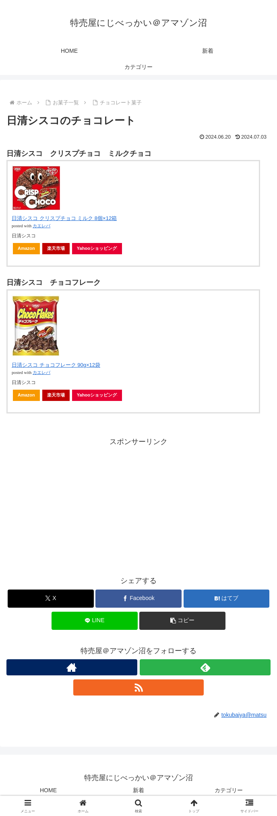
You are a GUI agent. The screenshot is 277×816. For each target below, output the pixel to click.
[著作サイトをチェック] (71, 667)
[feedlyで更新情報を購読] (205, 667)
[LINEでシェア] (94, 621)
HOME (48, 790)
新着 (138, 790)
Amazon (26, 248)
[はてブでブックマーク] (226, 599)
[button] (182, 621)
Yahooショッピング (97, 248)
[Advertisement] (138, 504)
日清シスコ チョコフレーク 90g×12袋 (56, 365)
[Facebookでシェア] (138, 599)
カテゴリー (229, 790)
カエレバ (41, 226)
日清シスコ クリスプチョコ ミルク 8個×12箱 (64, 218)
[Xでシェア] (50, 599)
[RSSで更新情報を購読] (138, 687)
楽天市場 (56, 248)
